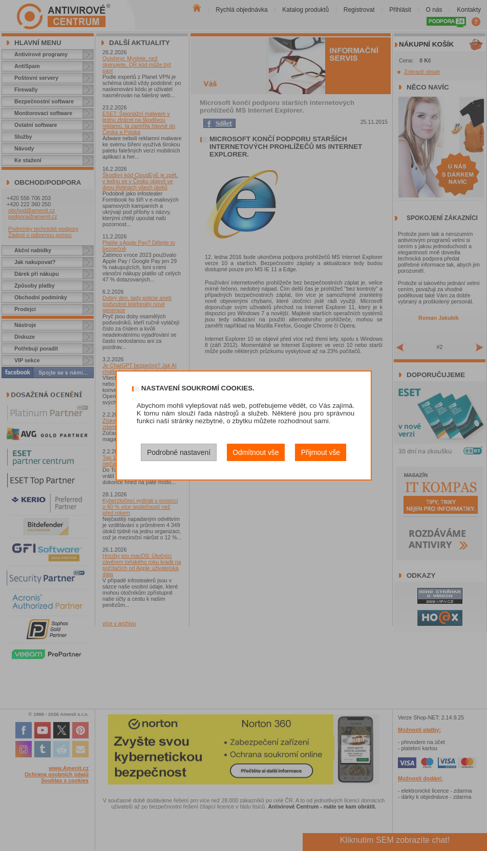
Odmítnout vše (255, 452)
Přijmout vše (320, 452)
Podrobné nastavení (178, 452)
